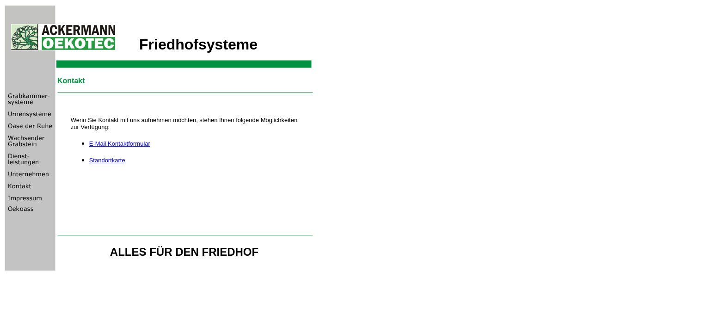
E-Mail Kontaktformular (119, 143)
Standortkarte (107, 160)
